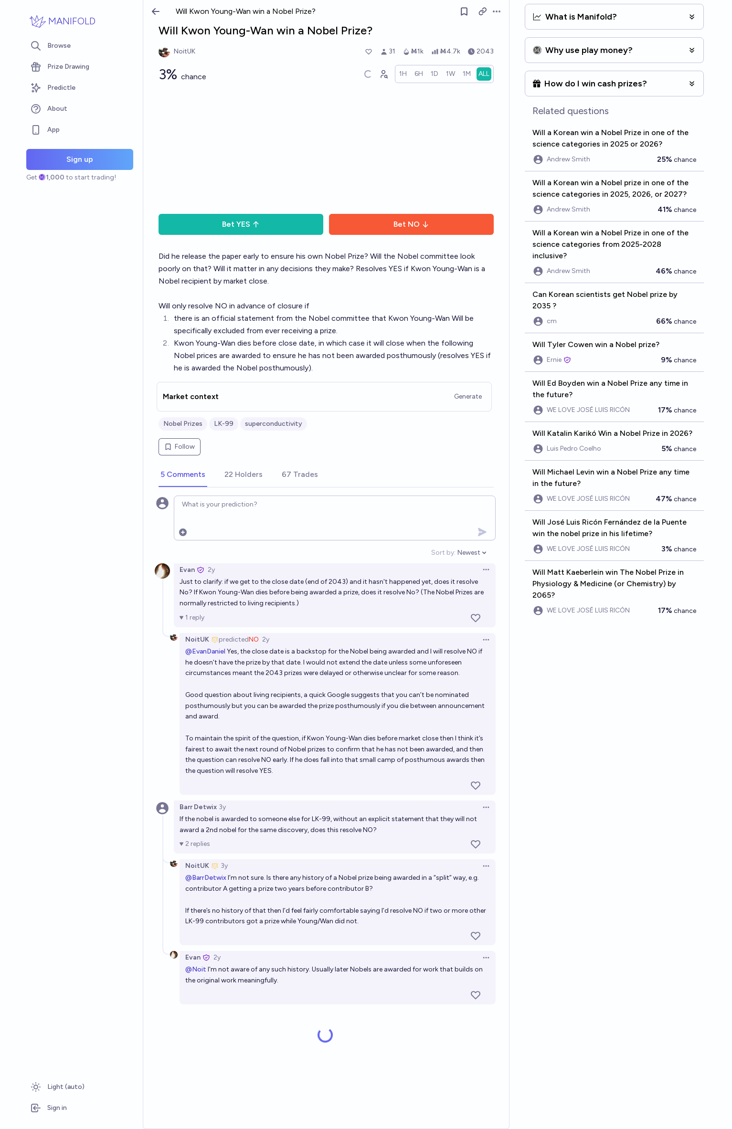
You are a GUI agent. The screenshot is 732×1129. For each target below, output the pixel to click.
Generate (468, 396)
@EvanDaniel (205, 651)
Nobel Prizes (182, 424)
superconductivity (273, 424)
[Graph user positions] (383, 74)
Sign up (79, 159)
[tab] (183, 475)
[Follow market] (464, 11)
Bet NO (411, 224)
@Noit (195, 969)
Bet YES (241, 224)
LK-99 (223, 424)
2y (211, 570)
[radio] (403, 74)
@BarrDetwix (205, 878)
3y (222, 807)
